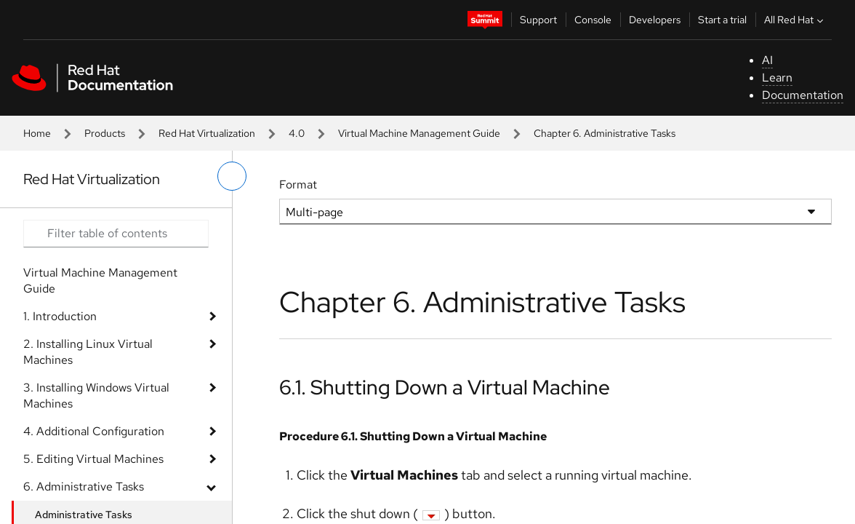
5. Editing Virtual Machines (93, 459)
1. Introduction (60, 316)
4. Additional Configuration (93, 431)
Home (37, 133)
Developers (655, 19)
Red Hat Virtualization (206, 133)
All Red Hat (795, 19)
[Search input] (116, 233)
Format (298, 184)
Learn (777, 77)
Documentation (802, 95)
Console (592, 19)
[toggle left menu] (231, 176)
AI (767, 60)
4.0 (297, 133)
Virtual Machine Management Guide (419, 133)
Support (538, 19)
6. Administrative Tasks (83, 486)
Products (104, 133)
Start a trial (722, 19)
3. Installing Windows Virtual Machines (96, 395)
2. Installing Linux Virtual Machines (88, 352)
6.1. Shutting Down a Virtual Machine (444, 387)
